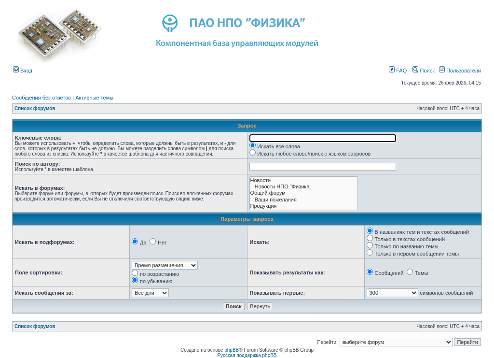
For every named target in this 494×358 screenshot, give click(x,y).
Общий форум (303, 193)
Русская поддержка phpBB (246, 355)
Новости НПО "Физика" (303, 187)
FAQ (398, 70)
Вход (22, 70)
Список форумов (34, 108)
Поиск (423, 70)
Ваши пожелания (303, 200)
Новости (303, 180)
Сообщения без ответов (41, 97)
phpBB (231, 350)
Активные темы (94, 97)
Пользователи (460, 70)
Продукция (303, 206)
